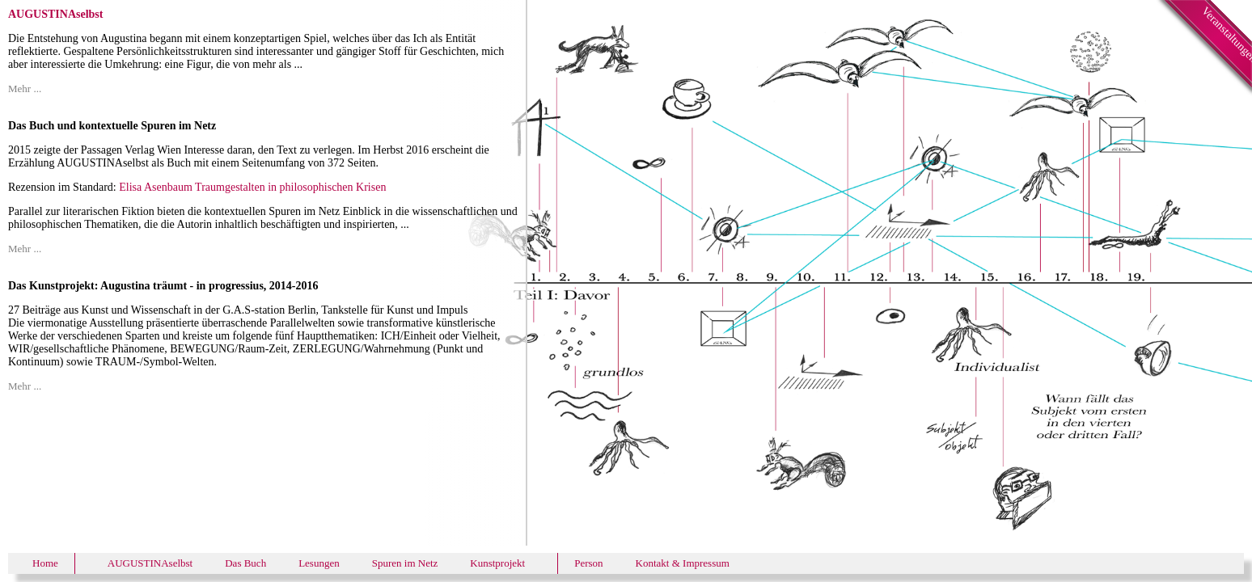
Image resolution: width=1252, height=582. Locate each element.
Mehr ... (24, 88)
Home (45, 563)
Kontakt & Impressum (683, 563)
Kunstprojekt (497, 563)
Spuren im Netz (405, 563)
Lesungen (319, 563)
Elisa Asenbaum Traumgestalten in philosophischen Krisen (252, 187)
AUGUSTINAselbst (150, 563)
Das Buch (245, 563)
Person (588, 563)
